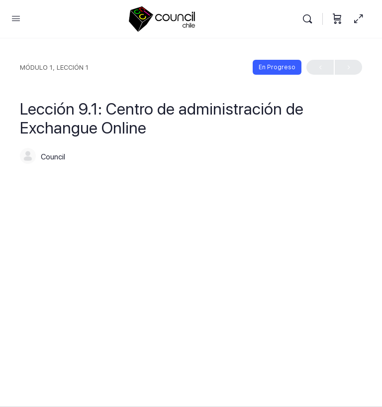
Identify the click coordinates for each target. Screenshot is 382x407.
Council (53, 156)
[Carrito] (337, 19)
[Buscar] (309, 19)
